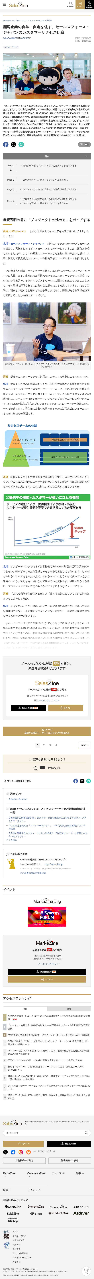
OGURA (24, 38)
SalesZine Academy (18, 799)
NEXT (85, 745)
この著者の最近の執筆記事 (33, 873)
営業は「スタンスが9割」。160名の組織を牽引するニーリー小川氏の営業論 (45, 1060)
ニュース (58, 1173)
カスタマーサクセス (11, 47)
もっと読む (11, 839)
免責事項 (16, 1245)
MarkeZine (9, 1175)
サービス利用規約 (20, 1253)
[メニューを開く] (4, 4)
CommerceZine (36, 1175)
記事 (80, 1173)
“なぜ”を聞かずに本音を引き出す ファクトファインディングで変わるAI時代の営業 (48, 1035)
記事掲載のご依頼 (69, 1160)
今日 (25, 1009)
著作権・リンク (19, 1236)
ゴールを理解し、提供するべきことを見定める (45, 203)
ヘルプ (15, 1232)
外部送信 (16, 1262)
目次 (66, 156)
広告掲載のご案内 (24, 1160)
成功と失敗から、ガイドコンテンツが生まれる (45, 180)
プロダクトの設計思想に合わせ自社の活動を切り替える (50, 199)
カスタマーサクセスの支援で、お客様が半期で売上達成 (50, 189)
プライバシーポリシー (22, 1258)
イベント (34, 1190)
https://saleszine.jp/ (54, 864)
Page (10, 180)
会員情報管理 (18, 1240)
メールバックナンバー (47, 700)
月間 (69, 1009)
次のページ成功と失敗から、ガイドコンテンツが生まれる (47, 731)
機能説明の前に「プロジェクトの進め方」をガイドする (50, 165)
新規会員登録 (28, 707)
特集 (7, 1190)
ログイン (65, 707)
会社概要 (16, 1249)
